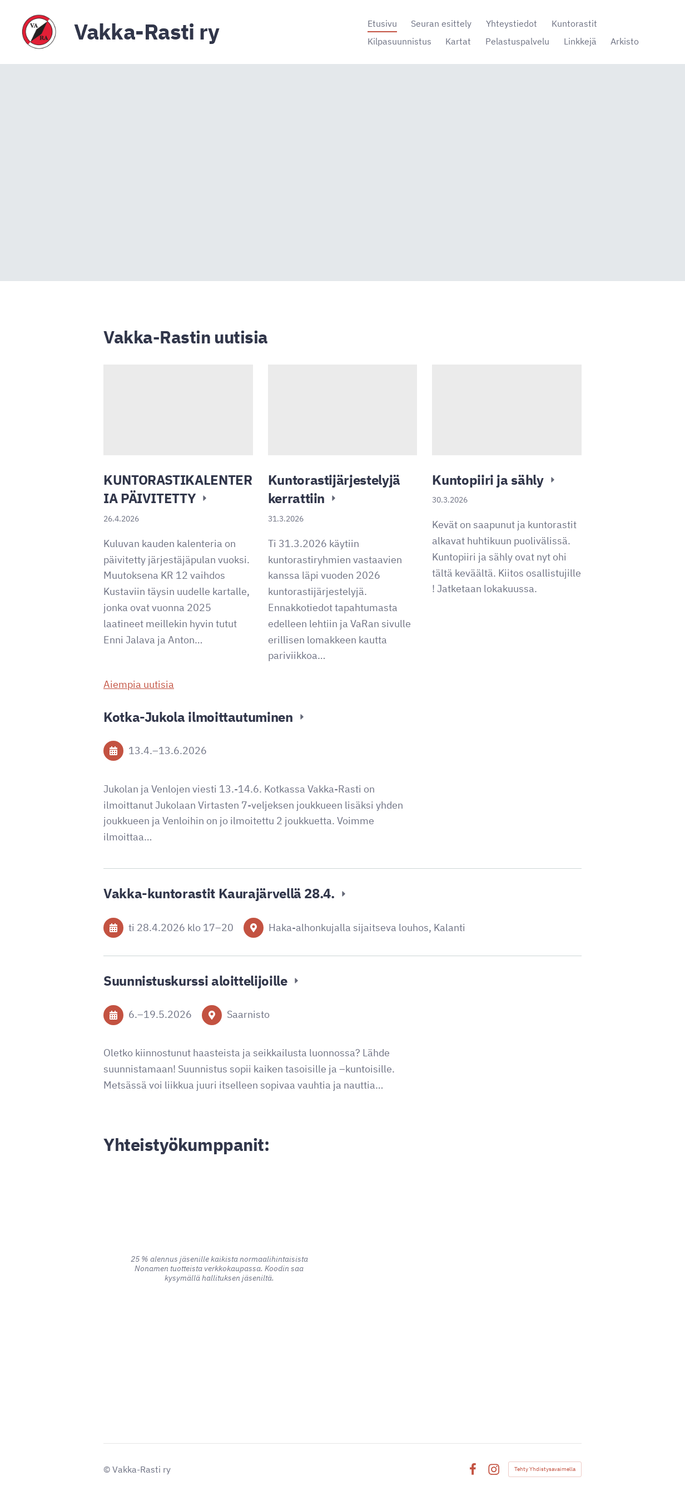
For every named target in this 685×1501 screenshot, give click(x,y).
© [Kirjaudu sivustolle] (107, 1469)
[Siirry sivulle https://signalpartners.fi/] (465, 1348)
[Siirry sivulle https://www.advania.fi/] (219, 1338)
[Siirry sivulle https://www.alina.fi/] (219, 1195)
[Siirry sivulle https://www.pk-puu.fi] (466, 1239)
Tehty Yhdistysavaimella (544, 1469)
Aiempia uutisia (138, 684)
